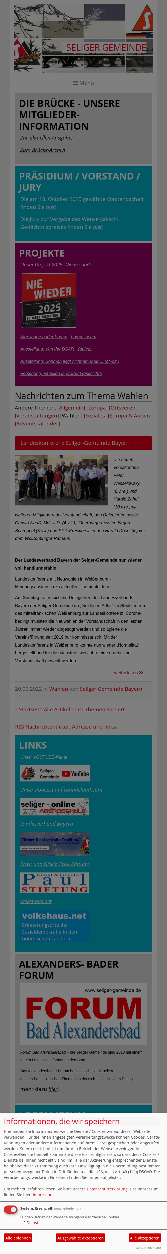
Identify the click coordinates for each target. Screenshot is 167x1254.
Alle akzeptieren (145, 1238)
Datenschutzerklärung (107, 1189)
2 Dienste (30, 1222)
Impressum (43, 1194)
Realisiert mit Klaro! (147, 1248)
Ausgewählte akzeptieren (80, 1238)
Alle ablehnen (18, 1238)
